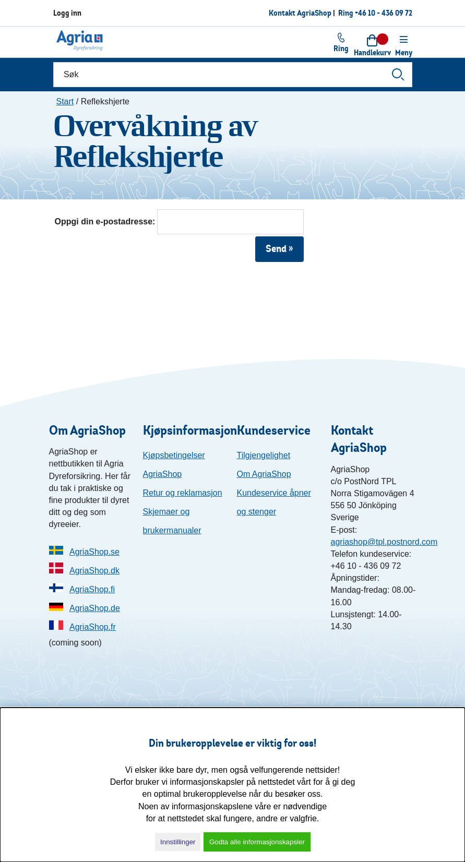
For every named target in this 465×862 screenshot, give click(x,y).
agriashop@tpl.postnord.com (384, 541)
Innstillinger (177, 842)
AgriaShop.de (94, 608)
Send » (279, 248)
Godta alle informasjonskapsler (257, 842)
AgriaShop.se (94, 551)
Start (65, 101)
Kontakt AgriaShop (300, 13)
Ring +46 (375, 13)
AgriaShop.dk (94, 570)
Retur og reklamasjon (182, 492)
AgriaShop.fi (92, 589)
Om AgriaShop (264, 474)
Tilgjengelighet (264, 455)
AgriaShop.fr (92, 626)
